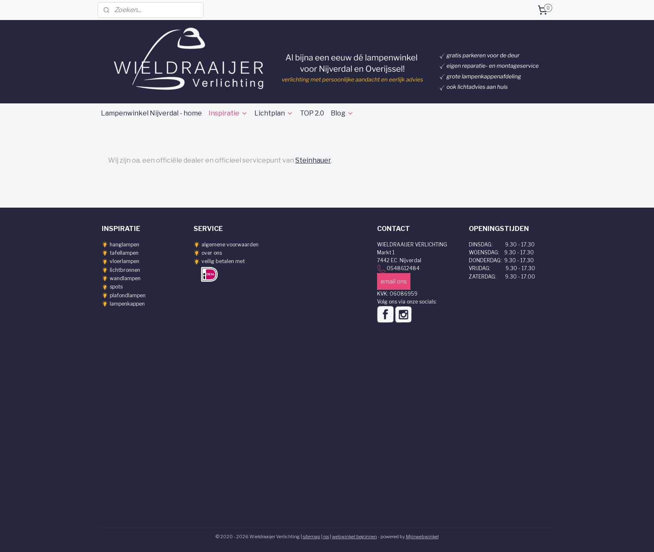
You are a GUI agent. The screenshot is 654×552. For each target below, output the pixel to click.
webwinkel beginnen (354, 536)
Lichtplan (273, 113)
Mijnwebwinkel (422, 536)
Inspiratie (228, 113)
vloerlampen (124, 261)
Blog (342, 113)
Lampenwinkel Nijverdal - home (151, 113)
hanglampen (124, 244)
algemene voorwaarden (230, 244)
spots (116, 287)
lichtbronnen (125, 270)
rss (326, 536)
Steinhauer (313, 160)
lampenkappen (127, 304)
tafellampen (124, 253)
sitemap (311, 536)
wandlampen (125, 278)
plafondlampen (128, 295)
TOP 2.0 (312, 113)
